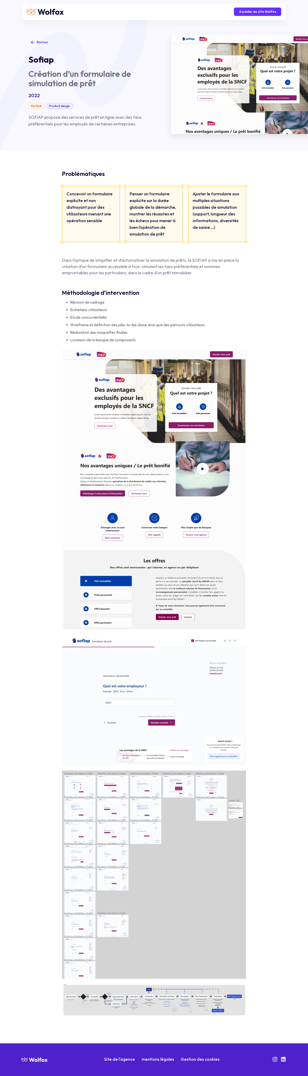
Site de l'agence (119, 1059)
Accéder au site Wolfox (257, 11)
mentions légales (158, 1059)
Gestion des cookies (200, 1059)
